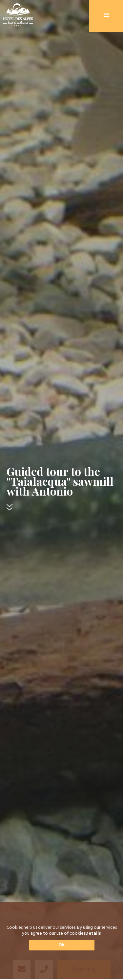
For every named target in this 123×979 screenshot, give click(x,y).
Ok (61, 945)
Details (93, 934)
